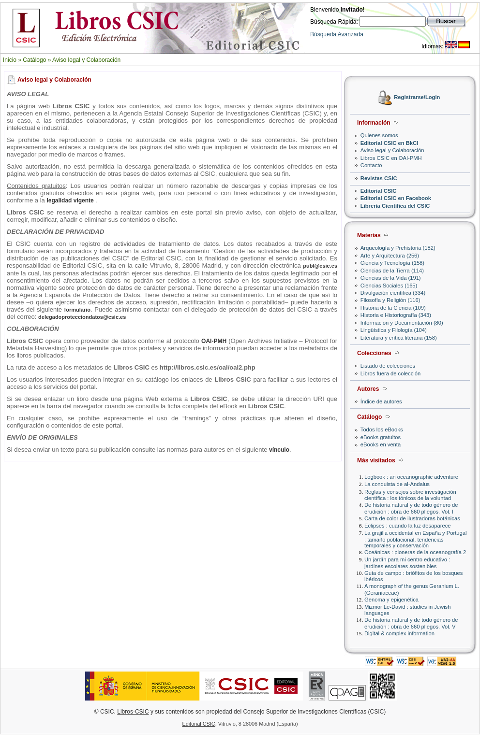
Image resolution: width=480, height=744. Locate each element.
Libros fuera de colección (390, 373)
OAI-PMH (214, 341)
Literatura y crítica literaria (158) (398, 338)
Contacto (371, 165)
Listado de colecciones (387, 366)
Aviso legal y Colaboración (86, 60)
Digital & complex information (399, 633)
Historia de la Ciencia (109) (393, 308)
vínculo (279, 449)
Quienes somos (379, 135)
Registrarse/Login (417, 97)
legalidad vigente (70, 200)
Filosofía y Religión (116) (390, 300)
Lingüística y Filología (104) (393, 330)
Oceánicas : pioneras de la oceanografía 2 (415, 552)
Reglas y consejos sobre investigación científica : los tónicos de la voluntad (410, 495)
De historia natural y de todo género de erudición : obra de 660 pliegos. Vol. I (411, 508)
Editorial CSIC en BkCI (389, 143)
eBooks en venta (380, 444)
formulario (77, 310)
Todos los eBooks (381, 429)
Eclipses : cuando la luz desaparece (407, 526)
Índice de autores (381, 401)
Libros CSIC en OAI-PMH (391, 158)
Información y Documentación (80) (401, 323)
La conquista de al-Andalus (397, 484)
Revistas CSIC (378, 178)
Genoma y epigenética (391, 599)
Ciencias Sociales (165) (389, 285)
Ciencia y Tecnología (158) (392, 263)
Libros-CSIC (133, 711)
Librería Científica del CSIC (395, 206)
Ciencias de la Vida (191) (390, 278)
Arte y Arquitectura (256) (389, 255)
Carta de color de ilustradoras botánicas (412, 518)
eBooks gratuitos (380, 437)
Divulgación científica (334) (392, 293)
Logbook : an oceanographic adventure (411, 477)
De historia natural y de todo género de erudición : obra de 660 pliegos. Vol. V (411, 623)
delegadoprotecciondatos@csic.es (82, 317)
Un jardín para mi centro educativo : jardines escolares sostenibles (407, 563)
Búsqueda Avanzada (336, 34)
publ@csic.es (320, 266)
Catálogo (34, 60)
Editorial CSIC (378, 191)
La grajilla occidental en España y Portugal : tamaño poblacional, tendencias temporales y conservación (415, 539)
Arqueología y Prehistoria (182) (397, 248)
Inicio (9, 60)
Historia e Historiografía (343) (395, 315)
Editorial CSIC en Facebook (395, 198)
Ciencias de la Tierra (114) (392, 270)
